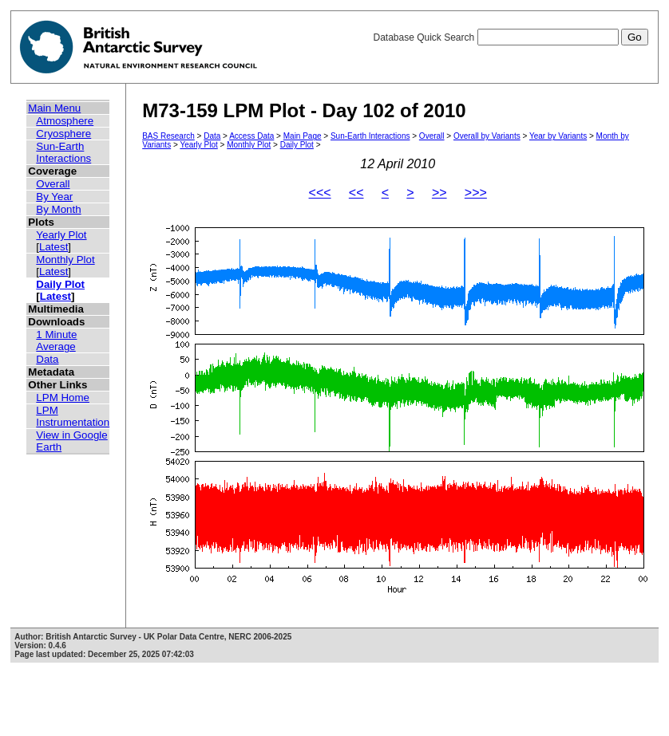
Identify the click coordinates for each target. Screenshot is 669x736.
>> (439, 192)
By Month (58, 209)
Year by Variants (558, 136)
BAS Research (168, 136)
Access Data (251, 136)
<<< (320, 192)
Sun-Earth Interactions (63, 152)
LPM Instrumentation (72, 416)
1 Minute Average (56, 340)
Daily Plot (60, 284)
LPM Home (62, 397)
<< (356, 192)
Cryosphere (63, 134)
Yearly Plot (61, 235)
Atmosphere (64, 121)
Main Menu (54, 108)
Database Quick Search (510, 37)
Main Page (302, 136)
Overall (52, 184)
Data (47, 359)
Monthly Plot (65, 260)
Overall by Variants (487, 136)
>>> (476, 192)
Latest (53, 247)
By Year (54, 197)
